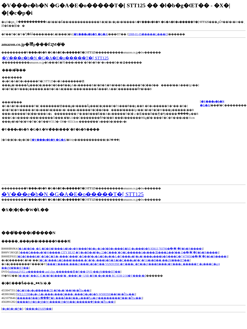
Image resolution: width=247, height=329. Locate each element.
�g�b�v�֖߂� (12, 308)
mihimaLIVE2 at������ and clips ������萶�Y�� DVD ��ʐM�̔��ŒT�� (64, 271)
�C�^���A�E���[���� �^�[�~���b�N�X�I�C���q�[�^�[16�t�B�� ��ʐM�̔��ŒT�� (114, 260)
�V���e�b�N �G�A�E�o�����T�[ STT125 (55, 58)
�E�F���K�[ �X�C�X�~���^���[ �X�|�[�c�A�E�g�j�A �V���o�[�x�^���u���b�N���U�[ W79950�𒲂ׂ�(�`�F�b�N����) (122, 256)
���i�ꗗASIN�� (39, 308)
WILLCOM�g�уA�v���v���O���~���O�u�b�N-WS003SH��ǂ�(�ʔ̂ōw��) (76, 294)
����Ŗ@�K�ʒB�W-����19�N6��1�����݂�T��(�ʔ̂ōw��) (66, 301)
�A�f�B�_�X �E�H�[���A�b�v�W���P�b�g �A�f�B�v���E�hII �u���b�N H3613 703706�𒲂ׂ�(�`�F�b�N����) (110, 248)
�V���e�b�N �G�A (48, 139)
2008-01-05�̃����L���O (148, 34)
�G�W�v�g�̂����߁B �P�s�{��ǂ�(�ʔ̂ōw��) (53, 290)
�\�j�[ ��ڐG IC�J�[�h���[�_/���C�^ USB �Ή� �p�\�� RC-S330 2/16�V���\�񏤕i (82, 275)
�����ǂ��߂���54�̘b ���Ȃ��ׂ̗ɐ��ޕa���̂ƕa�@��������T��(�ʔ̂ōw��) (79, 298)
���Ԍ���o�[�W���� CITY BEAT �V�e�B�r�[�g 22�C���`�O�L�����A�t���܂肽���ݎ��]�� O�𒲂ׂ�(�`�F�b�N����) (119, 252)
